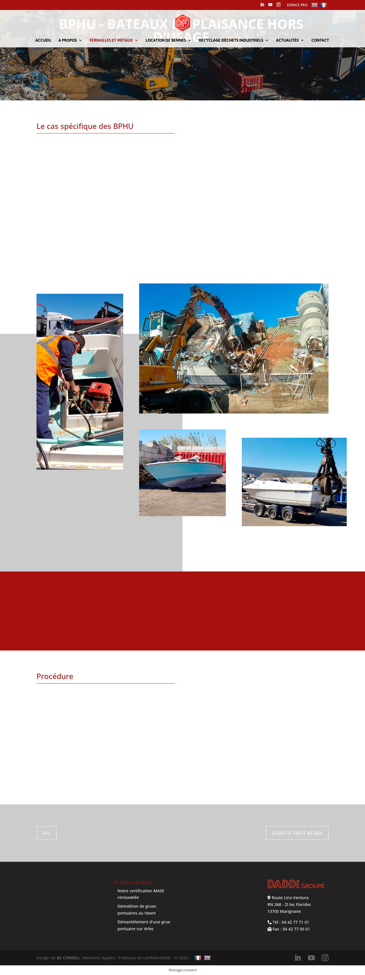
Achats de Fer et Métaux (297, 833)
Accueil (43, 40)
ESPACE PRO (297, 5)
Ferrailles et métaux (111, 40)
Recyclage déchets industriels (231, 40)
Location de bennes (166, 40)
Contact (320, 40)
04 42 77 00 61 (296, 929)
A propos (67, 40)
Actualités (287, 40)
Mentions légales (98, 957)
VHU (46, 833)
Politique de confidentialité (145, 957)
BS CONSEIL (68, 957)
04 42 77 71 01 (295, 922)
